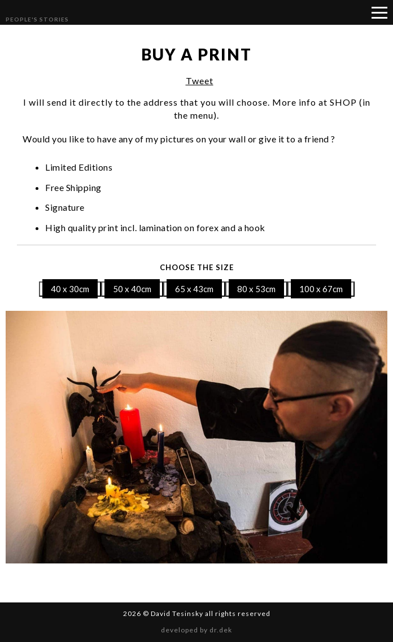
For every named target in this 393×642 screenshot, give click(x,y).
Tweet (199, 80)
